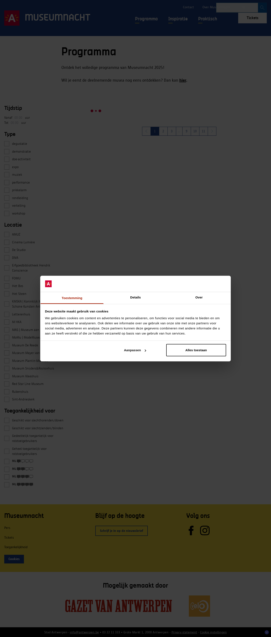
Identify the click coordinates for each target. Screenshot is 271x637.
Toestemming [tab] (72, 298)
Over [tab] (199, 297)
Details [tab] (135, 297)
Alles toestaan (196, 350)
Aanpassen (135, 350)
